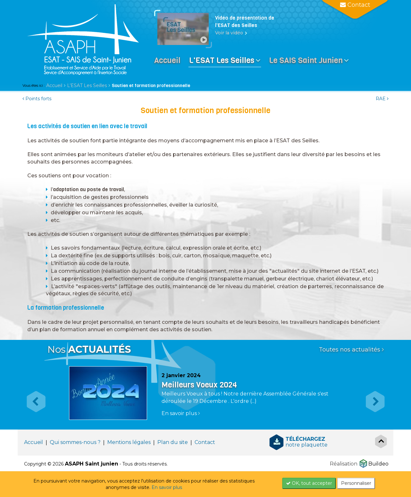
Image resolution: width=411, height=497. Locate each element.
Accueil (54, 85)
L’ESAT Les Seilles (87, 85)
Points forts (36, 99)
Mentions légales (129, 442)
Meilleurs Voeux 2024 (199, 385)
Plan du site (172, 442)
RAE (382, 99)
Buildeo (378, 464)
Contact (205, 442)
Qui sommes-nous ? (75, 442)
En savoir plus (167, 487)
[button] (32, 396)
